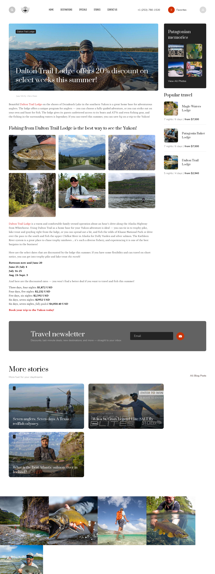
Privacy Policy (15, 563)
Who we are (95, 505)
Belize (12, 516)
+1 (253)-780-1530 (149, 506)
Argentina (14, 505)
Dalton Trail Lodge (26, 31)
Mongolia (14, 547)
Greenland (15, 526)
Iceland (13, 531)
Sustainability (95, 510)
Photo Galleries (57, 510)
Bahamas (14, 510)
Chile (12, 521)
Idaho (12, 536)
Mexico (13, 542)
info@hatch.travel (181, 506)
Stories (52, 505)
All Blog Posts (198, 377)
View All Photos (177, 81)
